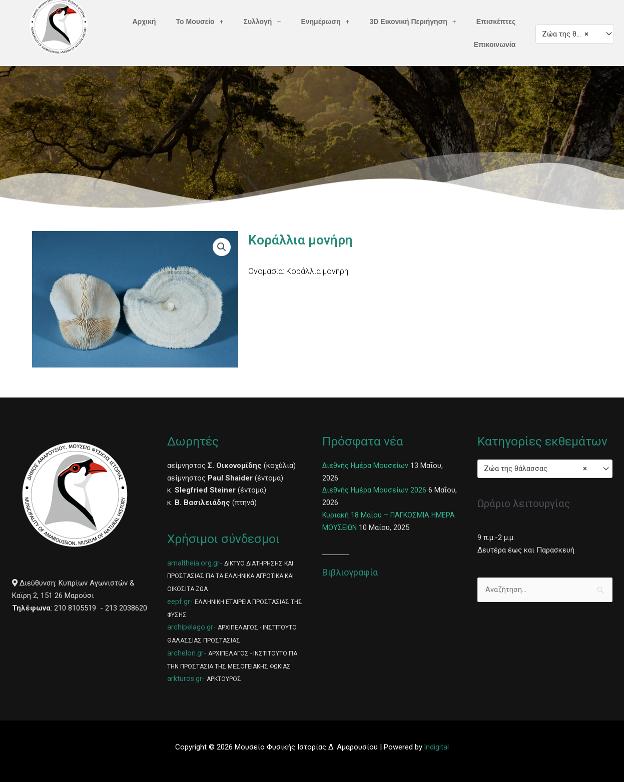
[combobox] (574, 33)
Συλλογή (262, 21)
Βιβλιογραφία (350, 572)
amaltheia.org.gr (193, 563)
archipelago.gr (190, 627)
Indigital (436, 747)
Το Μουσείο (200, 21)
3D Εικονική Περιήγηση (413, 21)
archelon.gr (185, 653)
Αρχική (144, 22)
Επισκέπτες (496, 22)
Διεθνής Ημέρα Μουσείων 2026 (374, 490)
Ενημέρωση (325, 21)
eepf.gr (178, 601)
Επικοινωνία (495, 44)
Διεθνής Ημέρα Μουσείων (365, 465)
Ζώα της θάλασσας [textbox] (570, 34)
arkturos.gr (185, 678)
